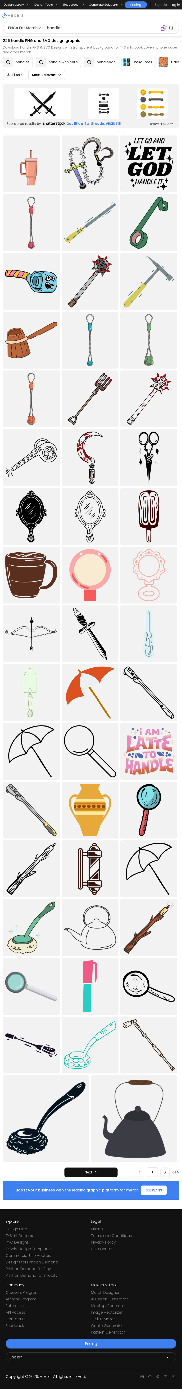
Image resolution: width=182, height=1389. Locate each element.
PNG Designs (17, 1242)
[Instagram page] (142, 1377)
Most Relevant (46, 74)
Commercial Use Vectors (28, 1255)
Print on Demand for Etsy (28, 1269)
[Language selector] (91, 1357)
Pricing (97, 1229)
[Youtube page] (165, 1377)
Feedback (15, 1325)
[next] (91, 1172)
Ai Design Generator (109, 1299)
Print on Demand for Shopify (32, 1275)
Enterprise (15, 1305)
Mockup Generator (108, 1305)
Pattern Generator (108, 1332)
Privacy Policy (103, 1242)
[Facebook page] (150, 1377)
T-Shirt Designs (19, 1235)
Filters (15, 74)
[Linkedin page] (173, 1377)
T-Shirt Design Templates (29, 1249)
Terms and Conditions (111, 1235)
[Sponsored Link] (43, 103)
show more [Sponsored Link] (161, 123)
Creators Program (22, 1292)
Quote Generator (107, 1325)
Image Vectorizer (107, 1312)
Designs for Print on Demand (32, 1262)
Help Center (102, 1249)
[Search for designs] (102, 28)
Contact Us (16, 1319)
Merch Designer (105, 1292)
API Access (15, 1312)
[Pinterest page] (158, 1377)
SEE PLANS (154, 1190)
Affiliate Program (21, 1299)
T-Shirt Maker (103, 1319)
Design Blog (16, 1229)
